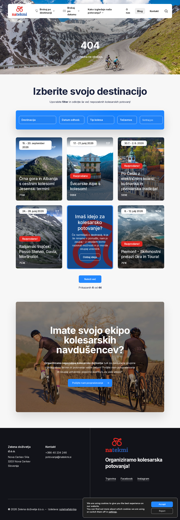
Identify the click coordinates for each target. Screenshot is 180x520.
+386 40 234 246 (56, 452)
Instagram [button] (143, 478)
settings (113, 512)
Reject (162, 510)
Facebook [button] (127, 478)
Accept (162, 504)
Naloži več (90, 279)
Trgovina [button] (110, 478)
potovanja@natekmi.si (58, 457)
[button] (90, 383)
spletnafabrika (67, 509)
